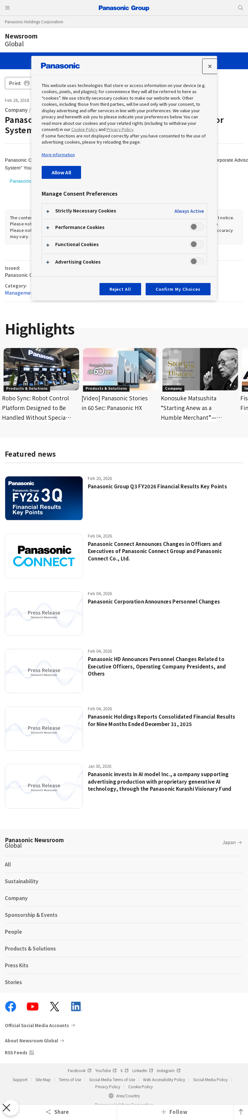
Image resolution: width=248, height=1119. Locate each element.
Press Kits (16, 965)
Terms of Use (70, 1079)
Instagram (169, 1070)
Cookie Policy (140, 1086)
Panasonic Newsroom (34, 842)
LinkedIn (142, 1070)
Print (19, 83)
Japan (229, 842)
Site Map (43, 1079)
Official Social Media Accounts (37, 1025)
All (8, 864)
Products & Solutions (30, 948)
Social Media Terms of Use (112, 1079)
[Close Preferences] (11, 1108)
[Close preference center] (210, 66)
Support (20, 1079)
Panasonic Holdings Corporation (34, 21)
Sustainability (21, 881)
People (13, 931)
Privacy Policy (107, 1086)
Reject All (120, 289)
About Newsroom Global (31, 1041)
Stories (13, 982)
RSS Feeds (16, 1052)
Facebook (79, 1070)
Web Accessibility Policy (164, 1079)
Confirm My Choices (178, 289)
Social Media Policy (210, 1079)
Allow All (61, 172)
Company (16, 109)
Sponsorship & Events (31, 914)
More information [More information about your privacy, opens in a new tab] (58, 154)
